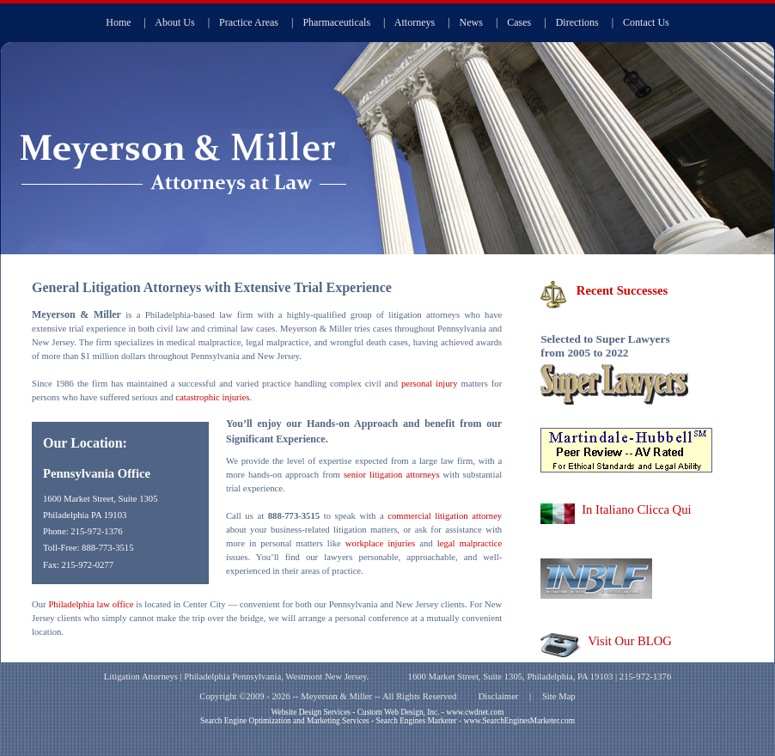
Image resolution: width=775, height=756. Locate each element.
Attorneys (414, 22)
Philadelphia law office (90, 604)
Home (118, 22)
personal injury (429, 383)
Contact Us (646, 22)
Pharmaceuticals (336, 22)
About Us (174, 22)
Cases (519, 22)
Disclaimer (499, 696)
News (471, 22)
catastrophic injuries (212, 397)
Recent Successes (622, 290)
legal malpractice (469, 543)
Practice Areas (248, 22)
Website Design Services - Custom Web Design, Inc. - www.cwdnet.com (387, 712)
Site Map (559, 696)
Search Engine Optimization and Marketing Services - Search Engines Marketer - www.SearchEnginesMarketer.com (387, 720)
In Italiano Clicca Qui (636, 509)
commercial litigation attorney (445, 516)
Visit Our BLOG (630, 641)
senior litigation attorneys (392, 474)
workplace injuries (380, 543)
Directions (577, 22)
